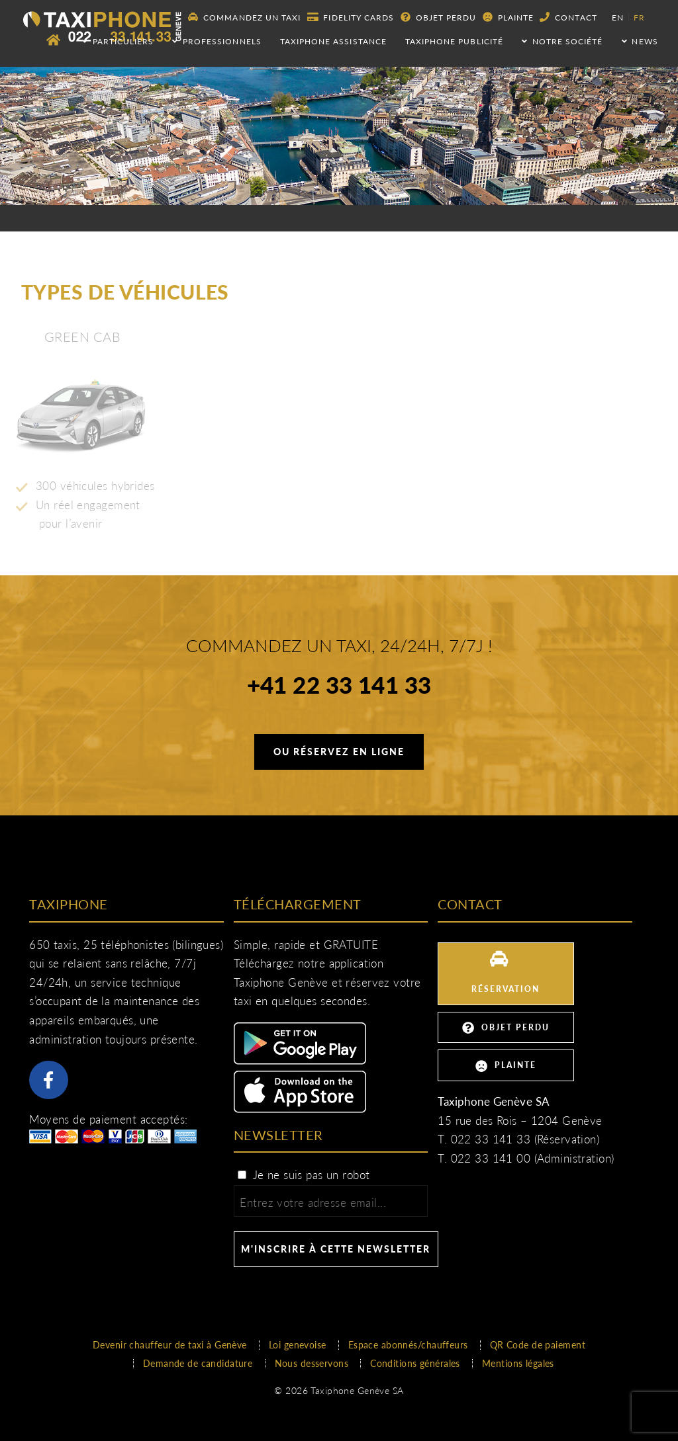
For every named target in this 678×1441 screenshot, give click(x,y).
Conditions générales (415, 1363)
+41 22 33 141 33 (339, 687)
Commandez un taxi (244, 17)
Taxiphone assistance (333, 41)
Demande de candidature (198, 1363)
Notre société (562, 41)
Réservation (505, 972)
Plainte (508, 17)
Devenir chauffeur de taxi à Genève (170, 1344)
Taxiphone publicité (454, 41)
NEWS (640, 41)
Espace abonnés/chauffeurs (408, 1344)
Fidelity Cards (350, 17)
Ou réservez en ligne (339, 751)
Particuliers (118, 41)
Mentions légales (518, 1363)
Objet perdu (438, 17)
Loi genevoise (297, 1344)
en (618, 17)
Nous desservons (312, 1363)
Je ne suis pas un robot (303, 1175)
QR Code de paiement (537, 1344)
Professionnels (216, 41)
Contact (568, 17)
